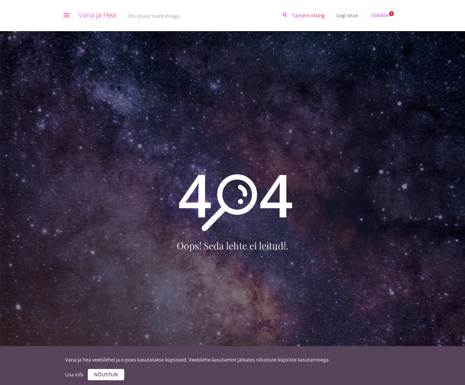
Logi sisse (347, 15)
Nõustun (106, 374)
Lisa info (74, 374)
